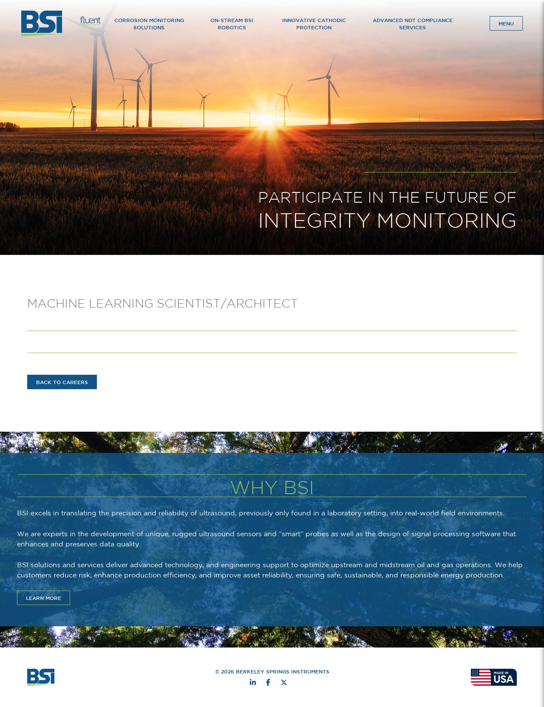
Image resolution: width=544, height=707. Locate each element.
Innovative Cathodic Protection (314, 23)
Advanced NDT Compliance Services (413, 23)
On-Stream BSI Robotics (231, 23)
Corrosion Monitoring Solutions (149, 23)
